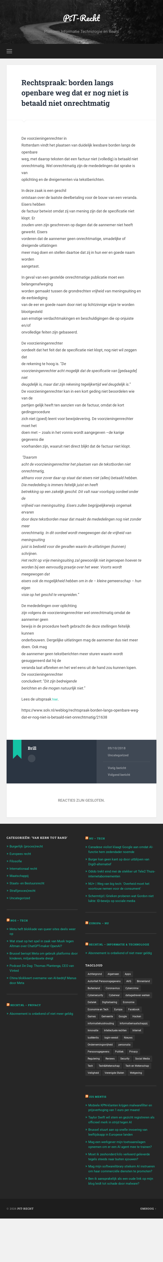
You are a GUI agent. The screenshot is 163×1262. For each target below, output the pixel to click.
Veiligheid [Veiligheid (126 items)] (126, 1092)
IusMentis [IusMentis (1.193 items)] (142, 1047)
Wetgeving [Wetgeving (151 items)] (123, 1099)
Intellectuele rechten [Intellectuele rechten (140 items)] (101, 1047)
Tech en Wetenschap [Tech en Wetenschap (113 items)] (101, 1092)
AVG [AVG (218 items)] (134, 989)
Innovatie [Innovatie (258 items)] (131, 1040)
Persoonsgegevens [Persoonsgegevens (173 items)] (100, 1069)
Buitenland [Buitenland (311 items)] (115, 996)
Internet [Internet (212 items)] (125, 1047)
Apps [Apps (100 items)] (132, 981)
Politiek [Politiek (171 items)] (123, 1069)
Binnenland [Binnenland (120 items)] (95, 996)
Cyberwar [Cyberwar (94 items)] (138, 1003)
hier (55, 700)
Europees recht (22, 855)
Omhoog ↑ (148, 1252)
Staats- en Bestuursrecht (29, 884)
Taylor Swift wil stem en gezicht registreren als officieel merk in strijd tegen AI (117, 1148)
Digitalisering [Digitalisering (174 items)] (96, 1018)
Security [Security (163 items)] (129, 1077)
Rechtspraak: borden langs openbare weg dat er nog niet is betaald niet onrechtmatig (80, 93)
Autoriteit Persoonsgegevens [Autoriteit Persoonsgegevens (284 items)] (107, 989)
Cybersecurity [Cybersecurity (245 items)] (117, 1003)
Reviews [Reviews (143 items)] (112, 1077)
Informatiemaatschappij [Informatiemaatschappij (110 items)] (103, 1040)
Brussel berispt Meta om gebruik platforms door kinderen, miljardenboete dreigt (42, 962)
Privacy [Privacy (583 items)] (138, 1069)
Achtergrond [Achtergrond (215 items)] (96, 981)
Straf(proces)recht (24, 891)
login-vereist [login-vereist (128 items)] (96, 1055)
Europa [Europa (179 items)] (92, 1025)
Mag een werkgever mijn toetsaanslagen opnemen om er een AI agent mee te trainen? (120, 1177)
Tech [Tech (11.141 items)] (113, 1084)
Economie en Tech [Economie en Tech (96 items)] (141, 1018)
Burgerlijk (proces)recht (29, 848)
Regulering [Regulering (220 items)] (95, 1077)
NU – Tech (98, 840)
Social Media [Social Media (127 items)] (96, 1084)
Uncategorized (118, 756)
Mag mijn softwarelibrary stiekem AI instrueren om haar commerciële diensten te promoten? (121, 1210)
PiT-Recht (81, 18)
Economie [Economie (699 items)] (116, 1018)
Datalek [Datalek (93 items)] (127, 1011)
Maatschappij (20, 876)
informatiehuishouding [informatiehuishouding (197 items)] (133, 1033)
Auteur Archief (31, 759)
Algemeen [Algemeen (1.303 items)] (116, 981)
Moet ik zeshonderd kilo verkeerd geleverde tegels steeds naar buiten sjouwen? (116, 1194)
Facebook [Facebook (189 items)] (109, 1025)
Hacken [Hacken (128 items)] (108, 1033)
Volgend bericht (119, 776)
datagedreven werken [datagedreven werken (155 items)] (102, 1011)
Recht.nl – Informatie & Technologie (108, 945)
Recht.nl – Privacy (27, 1013)
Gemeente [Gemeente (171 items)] (143, 1025)
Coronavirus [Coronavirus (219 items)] (136, 996)
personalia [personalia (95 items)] (129, 1062)
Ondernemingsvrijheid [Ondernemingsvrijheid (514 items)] (102, 1062)
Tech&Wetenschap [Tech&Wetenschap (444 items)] (134, 1084)
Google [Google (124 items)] (92, 1033)
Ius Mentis (99, 1123)
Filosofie (16, 862)
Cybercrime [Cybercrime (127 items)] (95, 1003)
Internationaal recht (25, 869)
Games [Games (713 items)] (126, 1025)
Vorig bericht (117, 769)
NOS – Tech (20, 921)
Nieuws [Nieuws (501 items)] (114, 1055)
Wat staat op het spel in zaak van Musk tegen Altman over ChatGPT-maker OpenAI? (41, 945)
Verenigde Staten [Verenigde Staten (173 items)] (99, 1099)
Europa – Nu (100, 923)
